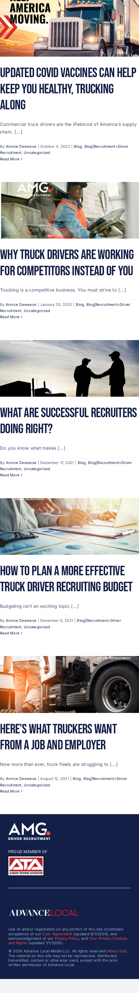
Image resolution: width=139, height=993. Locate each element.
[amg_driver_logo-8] (29, 825)
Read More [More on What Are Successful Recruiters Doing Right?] (10, 475)
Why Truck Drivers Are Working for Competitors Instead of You (67, 263)
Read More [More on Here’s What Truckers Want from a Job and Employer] (10, 791)
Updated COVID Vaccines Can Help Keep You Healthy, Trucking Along (68, 89)
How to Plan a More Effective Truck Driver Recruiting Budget (66, 579)
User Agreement (57, 934)
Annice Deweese (21, 146)
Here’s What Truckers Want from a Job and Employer (58, 737)
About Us (116, 951)
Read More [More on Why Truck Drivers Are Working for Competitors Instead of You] (10, 317)
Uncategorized (37, 152)
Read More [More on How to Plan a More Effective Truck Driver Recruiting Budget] (10, 633)
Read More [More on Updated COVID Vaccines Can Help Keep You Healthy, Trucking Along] (10, 159)
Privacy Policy (67, 938)
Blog (78, 146)
